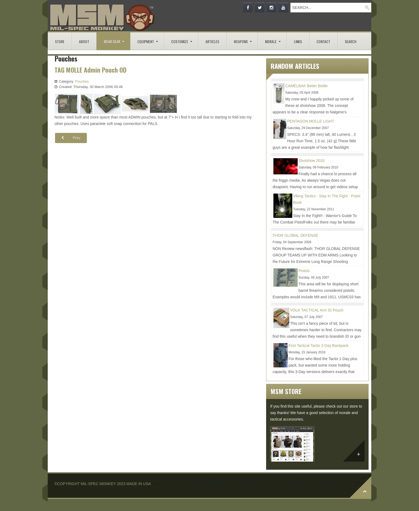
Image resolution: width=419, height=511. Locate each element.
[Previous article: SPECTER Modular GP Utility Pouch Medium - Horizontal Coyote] (71, 138)
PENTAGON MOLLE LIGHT (310, 121)
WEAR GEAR (112, 41)
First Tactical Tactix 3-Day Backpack (319, 345)
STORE (59, 41)
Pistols (304, 271)
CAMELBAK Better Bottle (306, 86)
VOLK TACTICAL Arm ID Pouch (316, 310)
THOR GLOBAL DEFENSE (295, 235)
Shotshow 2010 (311, 160)
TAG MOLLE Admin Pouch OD (90, 70)
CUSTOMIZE (179, 41)
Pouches (82, 81)
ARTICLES (212, 41)
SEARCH (350, 41)
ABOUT (84, 41)
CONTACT (323, 41)
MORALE (271, 41)
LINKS (298, 41)
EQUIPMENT (146, 41)
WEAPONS (241, 41)
